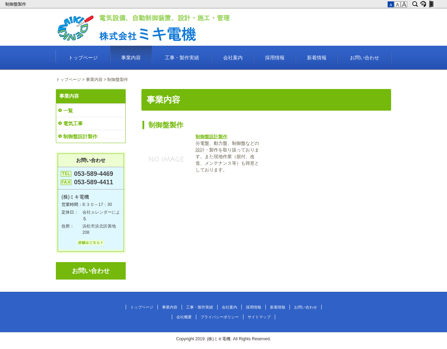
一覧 (68, 110)
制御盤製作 (16, 4)
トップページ (83, 57)
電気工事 (73, 123)
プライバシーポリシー (219, 317)
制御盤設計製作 (211, 136)
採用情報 (275, 57)
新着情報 (317, 57)
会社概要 (184, 317)
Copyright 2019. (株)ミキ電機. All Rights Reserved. (223, 338)
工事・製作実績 (182, 57)
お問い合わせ (364, 57)
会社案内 (233, 57)
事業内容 (131, 57)
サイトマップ (259, 317)
